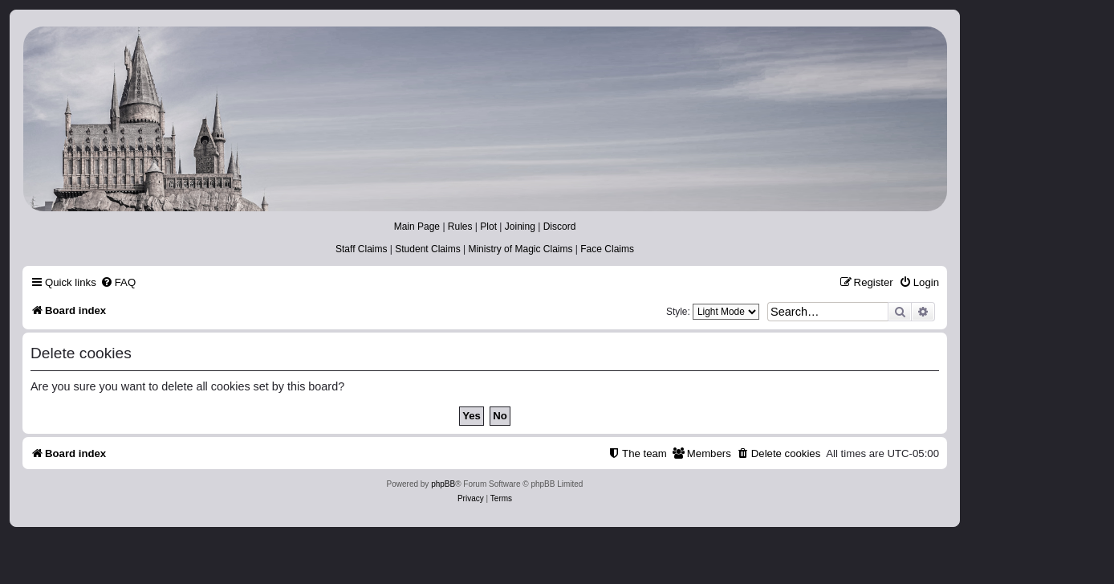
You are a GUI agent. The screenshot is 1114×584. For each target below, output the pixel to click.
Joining (520, 226)
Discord (559, 226)
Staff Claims (361, 249)
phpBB (443, 484)
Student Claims (427, 249)
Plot (488, 226)
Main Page (417, 226)
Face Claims (607, 249)
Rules (460, 226)
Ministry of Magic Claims (520, 249)
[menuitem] (118, 282)
